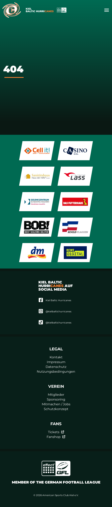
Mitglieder (56, 395)
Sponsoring (56, 399)
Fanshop (56, 437)
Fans (56, 423)
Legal (56, 349)
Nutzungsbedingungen (56, 371)
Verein (56, 386)
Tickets (56, 432)
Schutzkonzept (56, 409)
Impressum (56, 362)
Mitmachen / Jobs (56, 404)
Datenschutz (56, 367)
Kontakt (56, 357)
